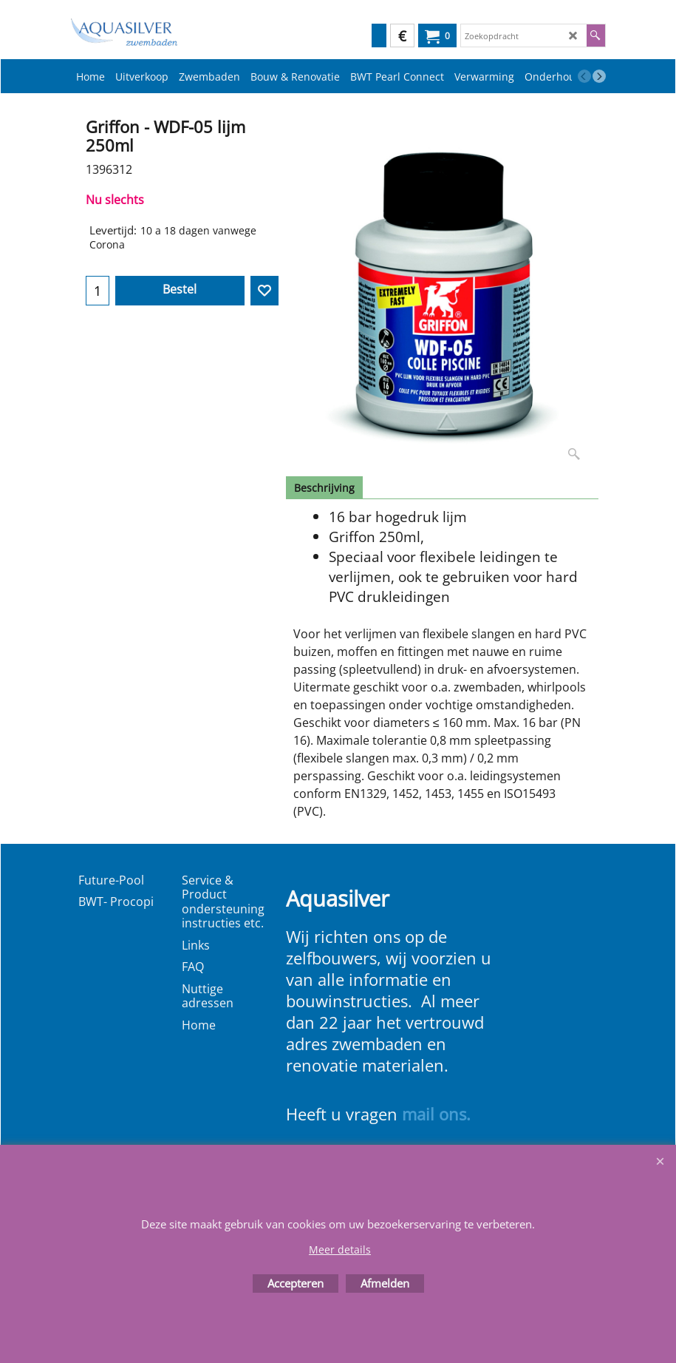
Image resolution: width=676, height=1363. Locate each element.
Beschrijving (324, 488)
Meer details (340, 1249)
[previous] (584, 76)
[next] (599, 76)
